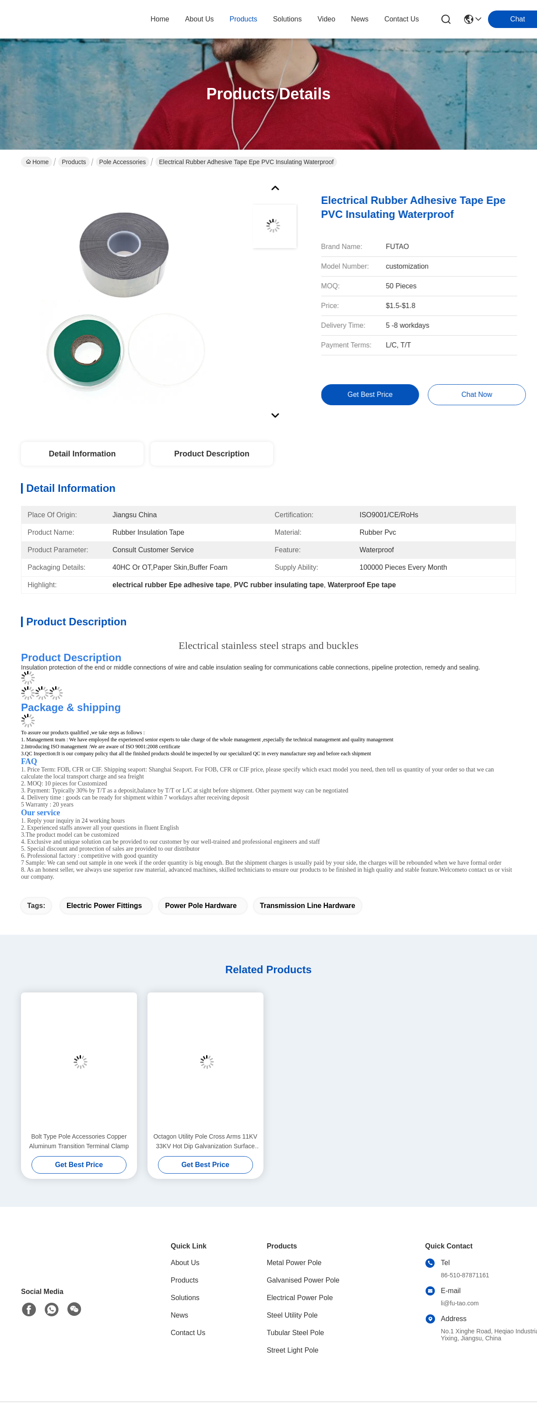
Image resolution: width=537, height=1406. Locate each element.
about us (199, 19)
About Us (185, 1262)
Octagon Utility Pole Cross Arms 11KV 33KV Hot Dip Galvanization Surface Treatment (205, 1142)
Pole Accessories (122, 161)
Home (160, 19)
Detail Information (82, 453)
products (243, 19)
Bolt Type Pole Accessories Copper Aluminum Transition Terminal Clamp (79, 1141)
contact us (401, 19)
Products (74, 161)
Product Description (211, 453)
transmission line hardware (307, 905)
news (360, 19)
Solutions (185, 1297)
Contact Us (188, 1332)
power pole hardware (201, 905)
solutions (287, 19)
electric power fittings (104, 905)
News (179, 1315)
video (326, 19)
